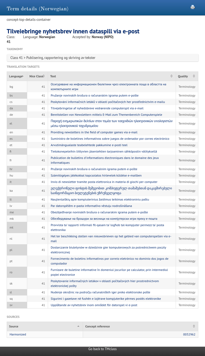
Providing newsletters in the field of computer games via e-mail (94, 132)
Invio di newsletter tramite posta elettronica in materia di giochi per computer (104, 182)
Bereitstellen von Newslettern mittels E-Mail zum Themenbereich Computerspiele (106, 115)
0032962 (189, 334)
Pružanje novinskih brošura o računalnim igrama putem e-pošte (94, 169)
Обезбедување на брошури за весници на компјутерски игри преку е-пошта (104, 219)
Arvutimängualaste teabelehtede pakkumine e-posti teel (89, 145)
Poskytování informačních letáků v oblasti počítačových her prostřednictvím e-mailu (108, 102)
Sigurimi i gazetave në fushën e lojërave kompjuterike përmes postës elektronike (106, 299)
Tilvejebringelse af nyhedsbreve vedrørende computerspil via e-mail (97, 108)
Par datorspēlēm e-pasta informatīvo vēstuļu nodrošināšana (91, 206)
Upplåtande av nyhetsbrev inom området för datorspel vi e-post (94, 305)
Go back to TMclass (102, 349)
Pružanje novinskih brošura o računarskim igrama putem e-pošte (95, 95)
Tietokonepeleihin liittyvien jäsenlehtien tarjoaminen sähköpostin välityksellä (104, 151)
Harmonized (18, 334)
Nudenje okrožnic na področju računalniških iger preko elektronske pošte (100, 292)
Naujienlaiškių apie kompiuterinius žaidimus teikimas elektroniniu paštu (100, 199)
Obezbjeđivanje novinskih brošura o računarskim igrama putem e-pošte (99, 212)
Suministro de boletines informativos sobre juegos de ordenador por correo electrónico (110, 139)
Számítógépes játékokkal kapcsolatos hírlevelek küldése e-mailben (96, 175)
